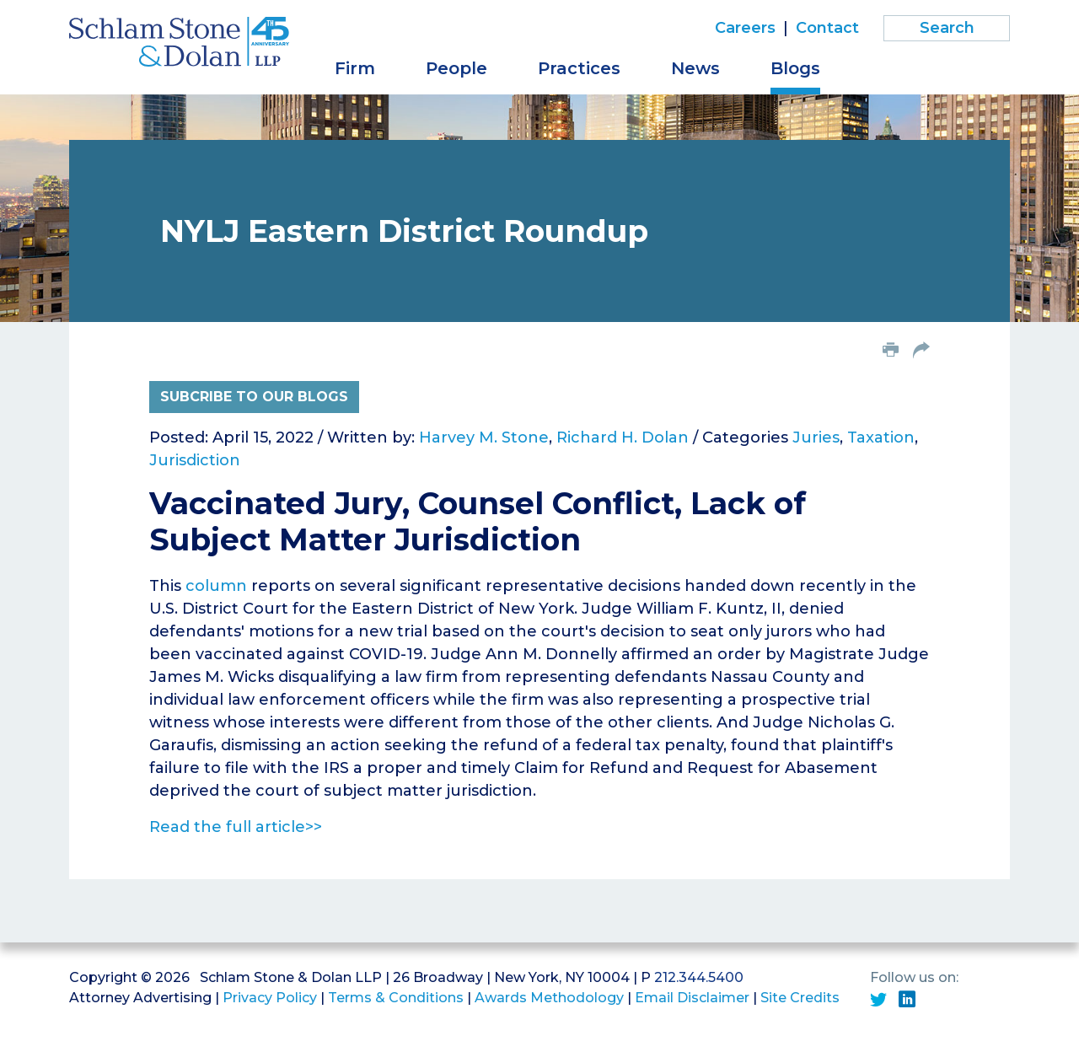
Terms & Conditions (396, 998)
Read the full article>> (235, 827)
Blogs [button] (795, 68)
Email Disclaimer (692, 998)
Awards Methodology (549, 998)
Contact (827, 28)
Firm (355, 68)
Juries (816, 437)
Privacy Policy (270, 998)
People (456, 68)
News (695, 68)
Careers (745, 28)
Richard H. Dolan (622, 437)
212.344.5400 (698, 977)
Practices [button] (579, 68)
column (216, 586)
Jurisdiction (194, 460)
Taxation (881, 437)
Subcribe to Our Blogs (254, 397)
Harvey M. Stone (484, 437)
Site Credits (800, 998)
